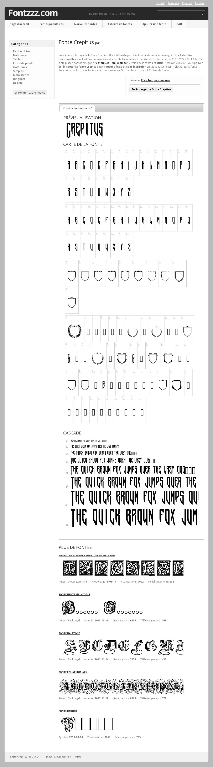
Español (199, 3)
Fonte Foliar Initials (73, 672)
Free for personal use (155, 80)
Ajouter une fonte (154, 24)
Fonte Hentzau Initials (74, 594)
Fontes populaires (52, 24)
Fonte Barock (68, 711)
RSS (69, 757)
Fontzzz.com (33, 12)
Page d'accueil (19, 24)
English (160, 3)
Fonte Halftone (69, 633)
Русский (187, 3)
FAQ (179, 24)
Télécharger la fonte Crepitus (151, 89)
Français (173, 3)
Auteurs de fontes (120, 24)
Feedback (60, 757)
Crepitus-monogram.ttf (77, 108)
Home (48, 757)
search (202, 14)
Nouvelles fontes (85, 24)
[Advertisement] (31, 168)
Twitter (77, 757)
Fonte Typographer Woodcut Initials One (87, 555)
